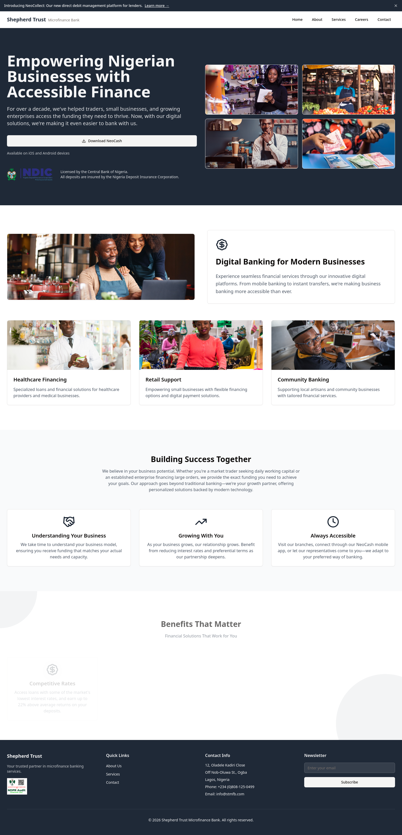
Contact (384, 19)
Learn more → (157, 5)
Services (339, 19)
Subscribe (349, 782)
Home (297, 19)
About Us (114, 765)
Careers (361, 19)
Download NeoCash (102, 140)
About (317, 19)
